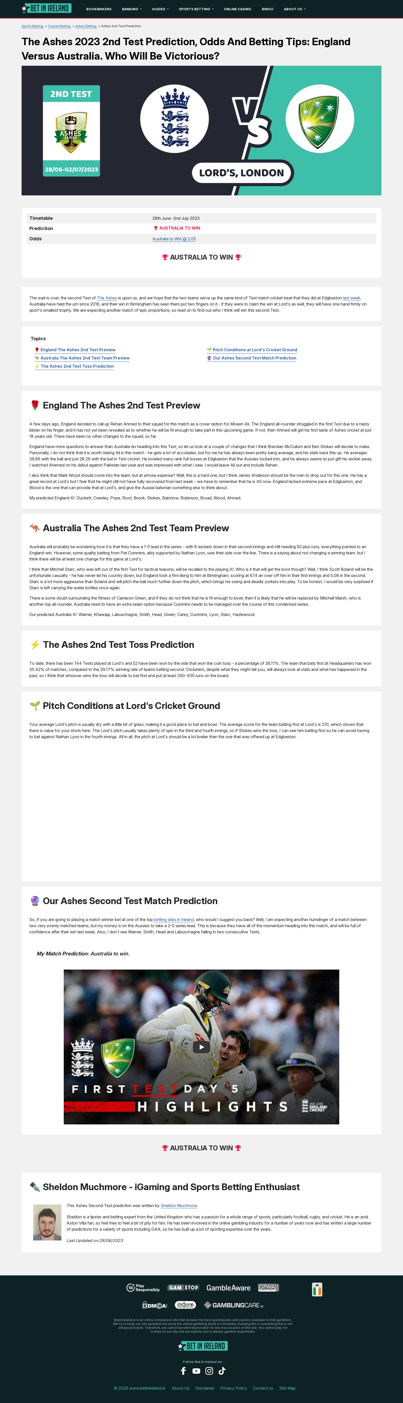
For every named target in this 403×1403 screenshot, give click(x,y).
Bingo (267, 9)
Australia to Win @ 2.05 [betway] (174, 238)
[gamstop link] (183, 1289)
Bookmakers (99, 9)
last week (351, 297)
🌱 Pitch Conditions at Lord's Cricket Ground (252, 349)
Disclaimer (204, 1388)
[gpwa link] (268, 1290)
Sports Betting (194, 9)
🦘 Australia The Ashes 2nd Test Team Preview (82, 358)
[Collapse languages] (317, 1285)
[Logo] (46, 9)
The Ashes (107, 297)
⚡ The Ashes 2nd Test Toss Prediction (74, 366)
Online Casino (237, 9)
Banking (130, 9)
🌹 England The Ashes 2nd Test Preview (74, 349)
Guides (158, 9)
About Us (293, 9)
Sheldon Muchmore (179, 1205)
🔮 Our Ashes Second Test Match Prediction (251, 358)
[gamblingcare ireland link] (233, 1307)
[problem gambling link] (185, 1307)
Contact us (263, 1388)
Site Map (287, 1388)
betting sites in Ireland (174, 919)
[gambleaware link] (229, 1290)
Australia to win (179, 228)
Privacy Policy (233, 1388)
